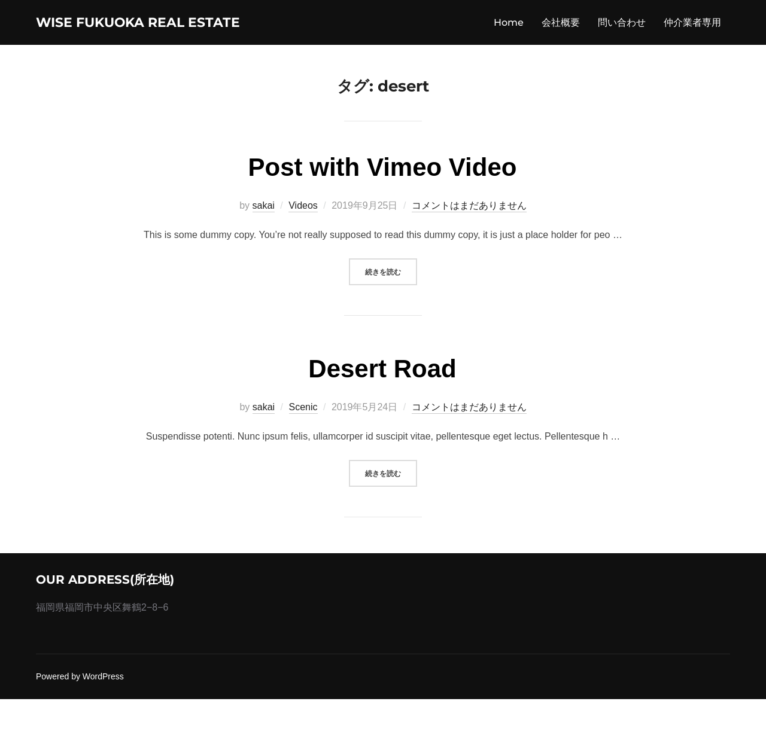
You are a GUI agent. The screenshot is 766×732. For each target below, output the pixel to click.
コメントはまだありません (469, 239)
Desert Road (382, 402)
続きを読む (391, 303)
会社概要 (561, 38)
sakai (264, 239)
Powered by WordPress (80, 710)
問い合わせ (622, 38)
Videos (303, 239)
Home (509, 38)
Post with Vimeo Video (382, 201)
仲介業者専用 (692, 38)
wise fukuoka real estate (124, 38)
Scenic (303, 440)
